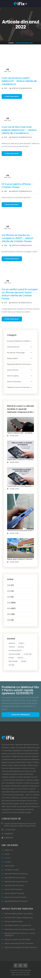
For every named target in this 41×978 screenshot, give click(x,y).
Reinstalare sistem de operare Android (19, 929)
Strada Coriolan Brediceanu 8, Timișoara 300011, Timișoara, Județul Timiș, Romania (20, 824)
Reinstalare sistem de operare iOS (17, 925)
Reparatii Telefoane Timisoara (16, 874)
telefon (12, 647)
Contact (7, 862)
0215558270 (8, 834)
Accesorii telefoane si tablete (18, 341)
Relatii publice (12, 358)
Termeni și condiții (11, 870)
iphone (11, 658)
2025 (11, 614)
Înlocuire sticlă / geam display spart (18, 917)
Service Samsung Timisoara (15, 897)
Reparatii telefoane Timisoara (18, 364)
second (11, 665)
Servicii (7, 854)
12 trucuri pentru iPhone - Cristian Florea (17, 185)
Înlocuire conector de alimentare (17, 939)
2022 (10, 597)
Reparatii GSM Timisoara (14, 885)
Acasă (11, 43)
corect (21, 643)
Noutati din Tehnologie (16, 353)
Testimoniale (9, 866)
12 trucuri (27, 654)
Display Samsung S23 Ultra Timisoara (18, 943)
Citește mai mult (11, 96)
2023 (11, 603)
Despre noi (8, 850)
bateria (21, 647)
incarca (12, 643)
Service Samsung (14, 381)
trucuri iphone (14, 654)
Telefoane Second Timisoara (18, 387)
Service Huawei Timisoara (14, 893)
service (20, 658)
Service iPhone (12, 370)
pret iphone (13, 661)
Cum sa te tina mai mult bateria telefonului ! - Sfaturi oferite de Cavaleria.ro (19, 130)
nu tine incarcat (15, 650)
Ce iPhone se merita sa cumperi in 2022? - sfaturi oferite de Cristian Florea (17, 238)
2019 (10, 585)
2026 (10, 620)
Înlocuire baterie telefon (13, 921)
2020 (10, 591)
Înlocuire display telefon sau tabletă (18, 914)
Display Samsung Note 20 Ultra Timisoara (20, 947)
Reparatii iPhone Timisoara (14, 878)
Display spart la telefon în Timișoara (20, 459)
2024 (11, 608)
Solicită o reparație (20, 715)
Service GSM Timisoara (13, 889)
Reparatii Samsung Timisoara (16, 881)
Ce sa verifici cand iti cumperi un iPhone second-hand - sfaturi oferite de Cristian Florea (20, 294)
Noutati (7, 858)
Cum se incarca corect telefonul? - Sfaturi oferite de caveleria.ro (19, 81)
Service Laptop (13, 376)
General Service (13, 347)
